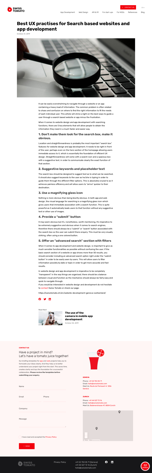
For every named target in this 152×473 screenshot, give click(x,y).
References (132, 12)
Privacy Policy (51, 437)
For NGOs (120, 12)
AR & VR (95, 12)
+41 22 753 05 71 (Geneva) (86, 462)
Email (21, 397)
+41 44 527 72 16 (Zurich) (86, 465)
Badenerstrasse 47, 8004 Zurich (102, 405)
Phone (46, 397)
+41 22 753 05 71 (95, 381)
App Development (67, 12)
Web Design (83, 12)
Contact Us (128, 7)
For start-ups (107, 12)
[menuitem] (143, 7)
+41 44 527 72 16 (95, 400)
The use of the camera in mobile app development (79, 316)
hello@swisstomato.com (97, 384)
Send (27, 446)
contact (44, 288)
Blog (143, 12)
